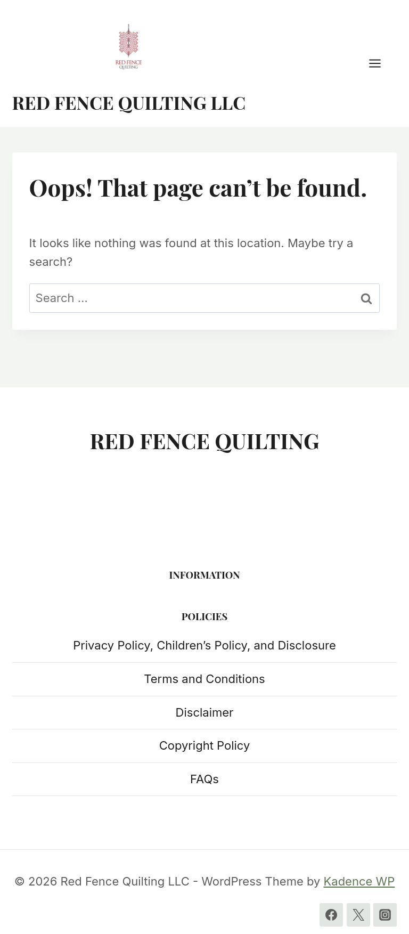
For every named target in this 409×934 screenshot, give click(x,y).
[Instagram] (385, 915)
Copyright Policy (204, 745)
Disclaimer (205, 712)
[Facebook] (331, 915)
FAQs (204, 779)
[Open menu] (380, 63)
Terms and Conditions (204, 679)
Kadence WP (359, 881)
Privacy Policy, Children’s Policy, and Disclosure (204, 645)
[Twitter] (358, 915)
